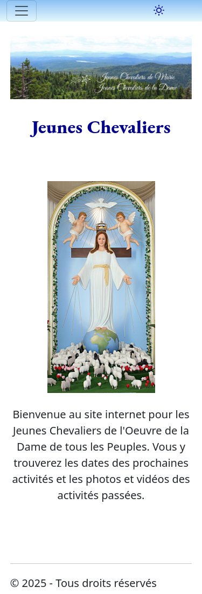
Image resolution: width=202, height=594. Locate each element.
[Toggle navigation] (21, 11)
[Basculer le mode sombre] (159, 10)
